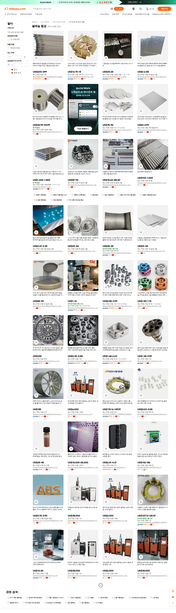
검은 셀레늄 (70, 603)
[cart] (141, 9)
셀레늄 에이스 (13, 603)
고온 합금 (154, 598)
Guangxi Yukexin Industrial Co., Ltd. (45, 467)
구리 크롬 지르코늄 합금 (74, 200)
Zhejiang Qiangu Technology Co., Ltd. (46, 361)
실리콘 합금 (103, 598)
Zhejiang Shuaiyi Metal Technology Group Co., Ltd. (48, 251)
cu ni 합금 (89, 598)
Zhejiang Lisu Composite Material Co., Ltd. (48, 520)
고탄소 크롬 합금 (74, 598)
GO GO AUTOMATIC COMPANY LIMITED (117, 414)
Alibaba (34, 22)
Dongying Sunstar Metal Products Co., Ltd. (83, 308)
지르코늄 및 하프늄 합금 (137, 598)
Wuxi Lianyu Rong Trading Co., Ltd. (149, 361)
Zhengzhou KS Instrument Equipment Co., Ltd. (83, 520)
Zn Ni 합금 (98, 603)
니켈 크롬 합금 (56, 200)
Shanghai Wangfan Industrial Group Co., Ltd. (48, 132)
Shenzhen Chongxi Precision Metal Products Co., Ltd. (83, 361)
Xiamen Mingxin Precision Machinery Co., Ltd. (118, 306)
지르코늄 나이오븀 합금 (52, 603)
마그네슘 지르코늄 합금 (31, 603)
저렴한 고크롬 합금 (78, 195)
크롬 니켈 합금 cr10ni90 (55, 598)
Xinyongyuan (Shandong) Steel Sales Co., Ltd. (152, 77)
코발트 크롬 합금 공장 (148, 195)
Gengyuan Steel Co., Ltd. (41, 187)
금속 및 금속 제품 (59, 22)
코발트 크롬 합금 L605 (58, 195)
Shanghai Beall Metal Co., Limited (114, 77)
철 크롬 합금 (84, 603)
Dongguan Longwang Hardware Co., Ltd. (117, 361)
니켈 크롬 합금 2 (118, 598)
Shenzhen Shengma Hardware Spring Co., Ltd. (152, 414)
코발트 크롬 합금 (39, 195)
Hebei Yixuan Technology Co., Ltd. (149, 306)
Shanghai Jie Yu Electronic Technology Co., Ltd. (118, 130)
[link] (173, 591)
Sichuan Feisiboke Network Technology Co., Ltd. (48, 414)
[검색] (119, 9)
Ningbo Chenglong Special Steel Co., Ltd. (152, 183)
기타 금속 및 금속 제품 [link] (77, 22)
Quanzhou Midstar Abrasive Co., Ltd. (80, 77)
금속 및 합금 (45, 22)
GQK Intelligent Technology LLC (114, 467)
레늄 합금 (94, 195)
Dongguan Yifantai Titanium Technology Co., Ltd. (118, 253)
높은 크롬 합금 (108, 195)
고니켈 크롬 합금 (39, 200)
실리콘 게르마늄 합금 (34, 598)
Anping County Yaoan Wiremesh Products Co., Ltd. (152, 130)
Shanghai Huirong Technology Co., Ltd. (81, 251)
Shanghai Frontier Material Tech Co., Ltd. (82, 185)
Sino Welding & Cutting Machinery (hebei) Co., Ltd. (48, 77)
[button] (111, 8)
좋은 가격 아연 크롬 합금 (127, 195)
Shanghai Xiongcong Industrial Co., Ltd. (116, 185)
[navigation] (17, 303)
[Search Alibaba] (70, 9)
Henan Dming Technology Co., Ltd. (80, 414)
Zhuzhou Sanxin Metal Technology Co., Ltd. (83, 467)
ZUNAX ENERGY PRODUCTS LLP (149, 467)
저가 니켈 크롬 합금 (15, 598)
